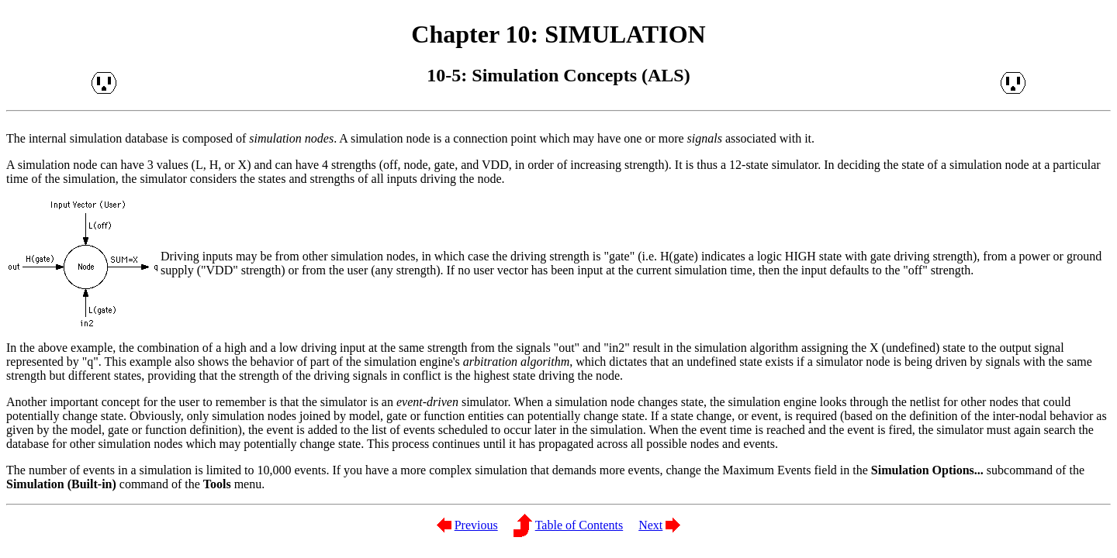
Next (650, 525)
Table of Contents (579, 525)
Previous (476, 525)
